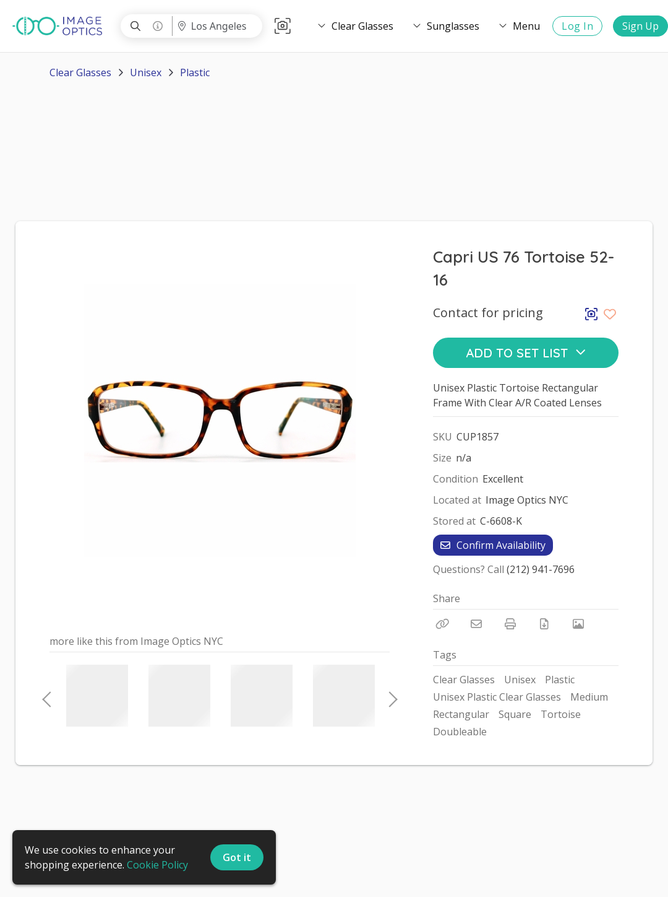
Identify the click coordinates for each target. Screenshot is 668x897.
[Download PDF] (544, 624)
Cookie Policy (157, 865)
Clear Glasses (80, 72)
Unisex (145, 72)
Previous (46, 696)
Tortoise (561, 714)
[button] (283, 26)
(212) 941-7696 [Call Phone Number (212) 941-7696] (541, 569)
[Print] (510, 624)
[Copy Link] (442, 624)
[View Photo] (578, 624)
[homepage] (60, 26)
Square (515, 714)
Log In (577, 26)
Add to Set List (526, 353)
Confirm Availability (493, 545)
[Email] (476, 624)
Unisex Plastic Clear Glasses (497, 697)
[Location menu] (217, 26)
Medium (589, 697)
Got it (237, 857)
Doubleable (460, 731)
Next (389, 696)
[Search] (135, 26)
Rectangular (461, 714)
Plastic (195, 72)
